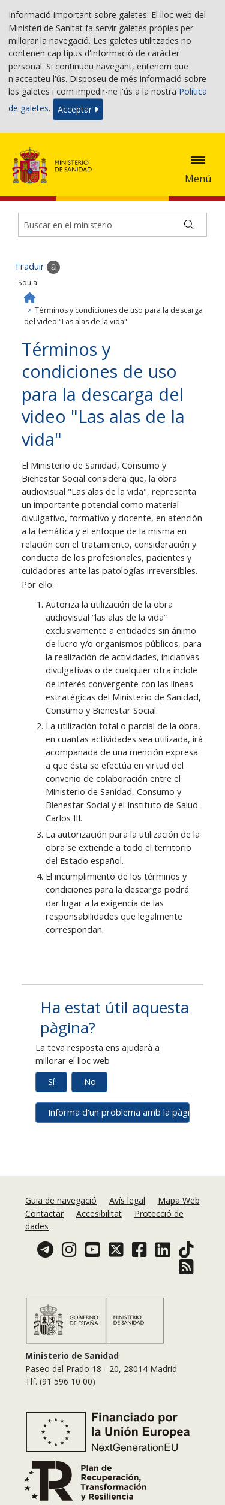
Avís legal (127, 1200)
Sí (51, 1081)
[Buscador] (112, 225)
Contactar (44, 1213)
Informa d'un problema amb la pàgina (119, 1112)
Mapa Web (179, 1200)
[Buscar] (189, 225)
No (90, 1081)
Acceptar (78, 109)
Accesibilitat (99, 1213)
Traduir (37, 267)
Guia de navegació (61, 1200)
